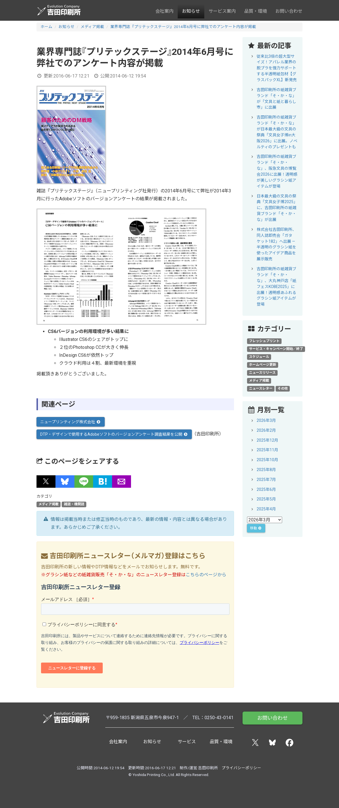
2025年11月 (267, 450)
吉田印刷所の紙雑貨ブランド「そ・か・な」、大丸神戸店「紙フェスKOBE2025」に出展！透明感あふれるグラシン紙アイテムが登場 (276, 286)
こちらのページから (206, 574)
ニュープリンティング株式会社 (70, 422)
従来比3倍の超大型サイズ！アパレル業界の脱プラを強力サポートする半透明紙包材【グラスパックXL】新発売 (277, 68)
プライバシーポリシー (241, 768)
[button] (46, 481)
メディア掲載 (92, 26)
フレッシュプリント (264, 341)
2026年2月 (266, 430)
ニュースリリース (262, 373)
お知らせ (191, 11)
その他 (283, 388)
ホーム (46, 26)
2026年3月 (266, 420)
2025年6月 (266, 489)
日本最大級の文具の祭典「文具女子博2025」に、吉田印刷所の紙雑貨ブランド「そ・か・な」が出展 (277, 208)
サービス (187, 741)
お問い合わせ (288, 11)
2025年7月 (266, 479)
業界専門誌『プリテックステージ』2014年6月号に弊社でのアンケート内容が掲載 (183, 26)
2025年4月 (266, 509)
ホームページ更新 (262, 365)
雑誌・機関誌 (74, 504)
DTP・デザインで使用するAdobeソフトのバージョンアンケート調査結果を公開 (114, 434)
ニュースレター (261, 388)
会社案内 (164, 11)
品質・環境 (255, 11)
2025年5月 (266, 499)
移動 (256, 528)
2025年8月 (266, 469)
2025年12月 (267, 440)
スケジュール (259, 357)
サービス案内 (222, 11)
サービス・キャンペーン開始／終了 (276, 349)
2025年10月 (267, 459)
